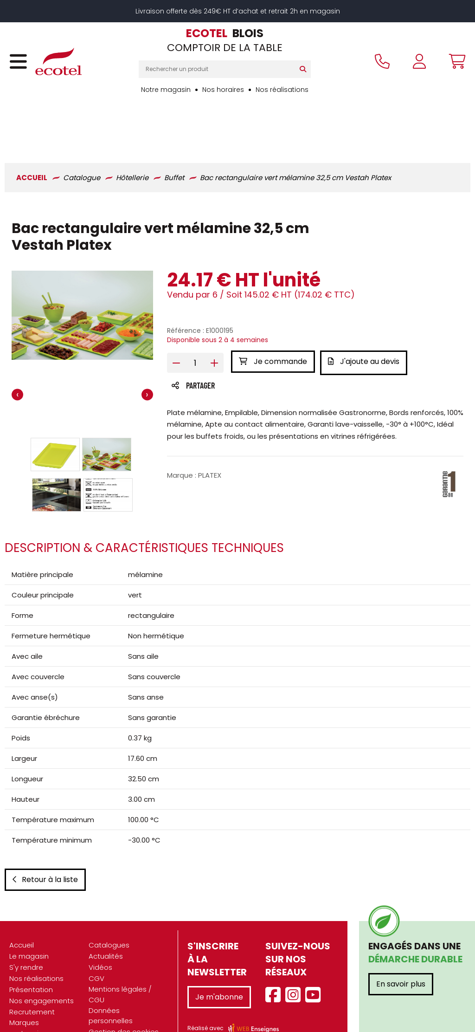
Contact (103, 1008)
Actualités (106, 921)
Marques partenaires (29, 992)
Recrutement (32, 976)
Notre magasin (166, 89)
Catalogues (109, 910)
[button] (55, 405)
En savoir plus (400, 948)
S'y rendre (26, 932)
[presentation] (17, 346)
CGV (96, 943)
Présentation (31, 954)
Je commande (273, 312)
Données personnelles (111, 980)
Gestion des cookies (124, 996)
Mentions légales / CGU (120, 959)
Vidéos (100, 932)
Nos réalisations (282, 89)
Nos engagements (41, 965)
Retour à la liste (45, 844)
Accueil (21, 910)
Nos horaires (223, 89)
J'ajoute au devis (366, 312)
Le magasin (29, 921)
